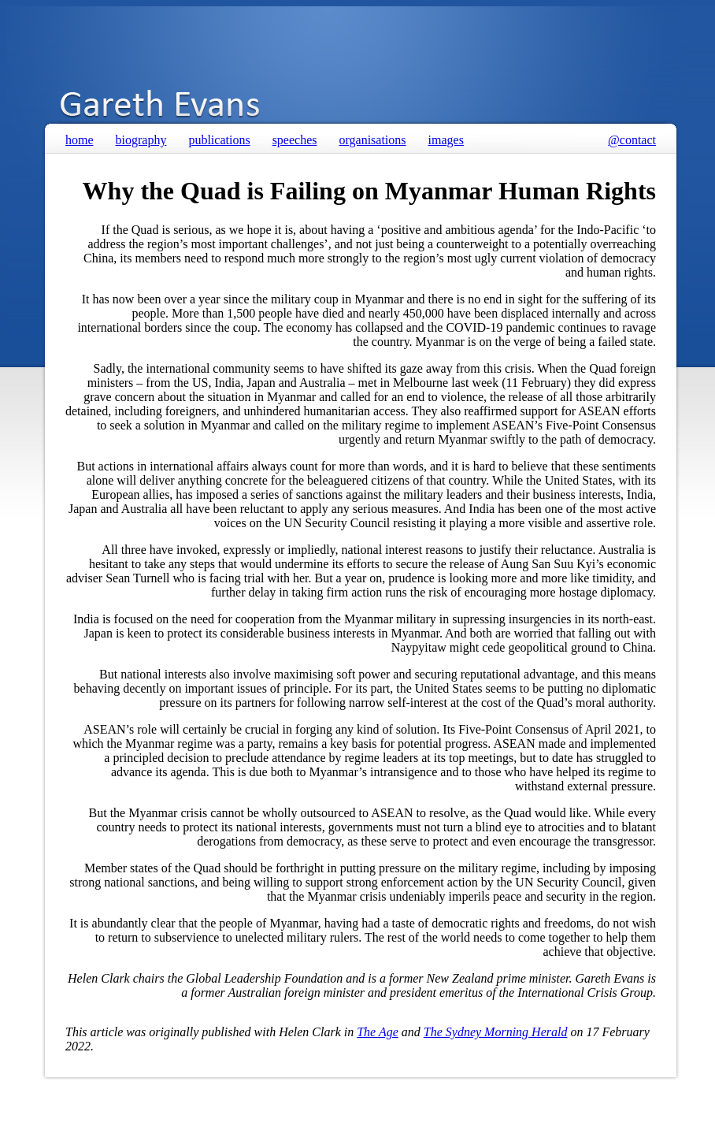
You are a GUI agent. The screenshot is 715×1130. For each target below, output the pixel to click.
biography (141, 140)
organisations (372, 140)
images (446, 140)
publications (219, 140)
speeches (294, 140)
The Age (377, 1032)
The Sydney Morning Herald (496, 1032)
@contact (632, 140)
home (79, 140)
